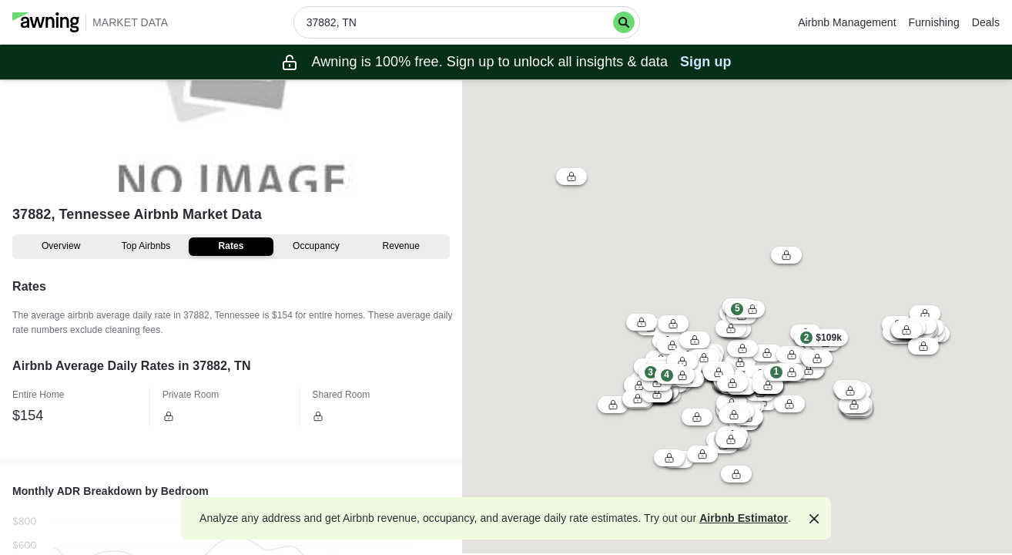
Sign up (706, 61)
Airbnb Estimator (743, 518)
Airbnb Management (847, 22)
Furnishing (934, 22)
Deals (986, 22)
